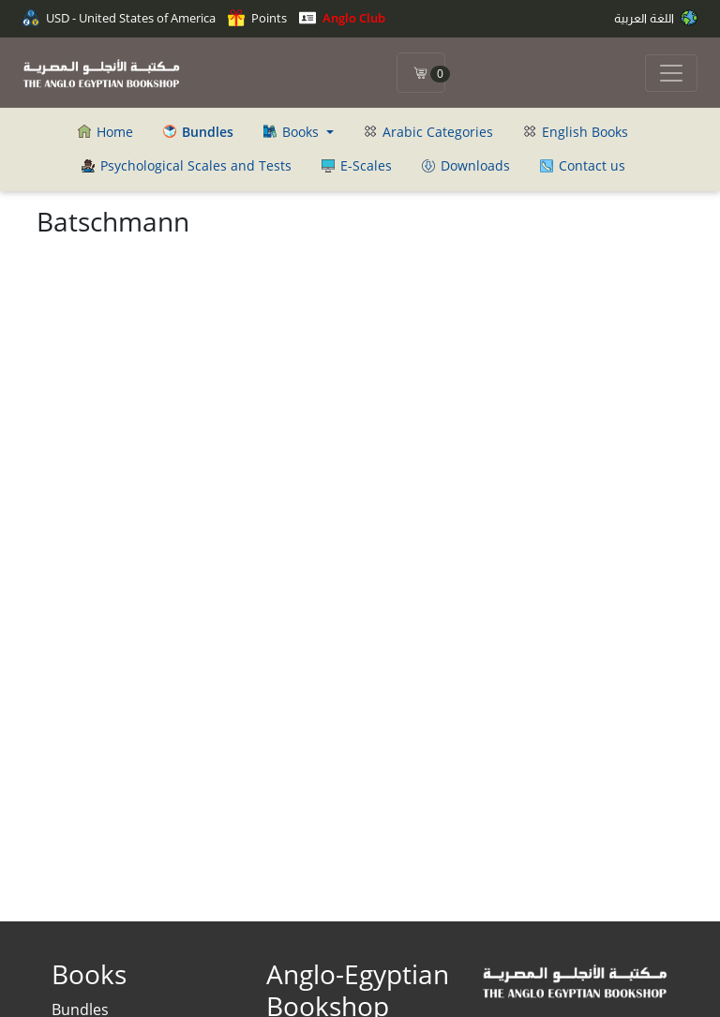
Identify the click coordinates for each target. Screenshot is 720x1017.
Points (257, 17)
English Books (575, 132)
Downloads (466, 165)
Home (105, 132)
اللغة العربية (656, 17)
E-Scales (357, 165)
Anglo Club (342, 17)
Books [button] (292, 132)
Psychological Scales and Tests (187, 165)
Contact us (582, 165)
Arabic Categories (428, 132)
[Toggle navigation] (671, 73)
